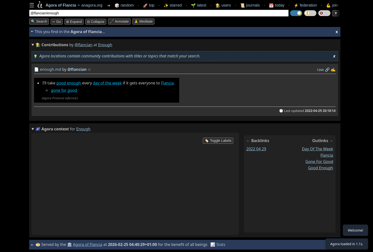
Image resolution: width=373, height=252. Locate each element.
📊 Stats (218, 244)
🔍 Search (39, 21)
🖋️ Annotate (119, 21)
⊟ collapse (96, 22)
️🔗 (327, 69)
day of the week (107, 83)
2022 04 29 (256, 149)
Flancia (167, 83)
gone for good (64, 90)
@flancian (84, 44)
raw (320, 69)
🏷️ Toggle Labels (217, 141)
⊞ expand (74, 22)
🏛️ (70, 244)
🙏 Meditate (143, 21)
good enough (68, 83)
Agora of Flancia (88, 244)
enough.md (50, 69)
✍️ (333, 69)
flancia (326, 155)
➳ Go (56, 22)
